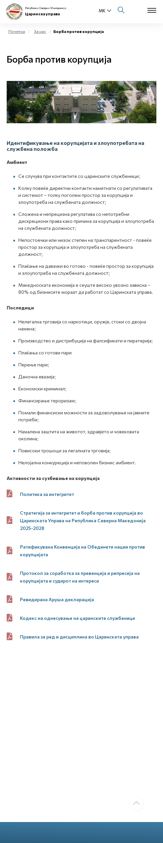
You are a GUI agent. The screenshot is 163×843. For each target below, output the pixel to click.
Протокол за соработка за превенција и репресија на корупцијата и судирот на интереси (80, 577)
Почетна (16, 31)
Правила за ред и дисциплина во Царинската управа (79, 636)
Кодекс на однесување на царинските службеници (77, 618)
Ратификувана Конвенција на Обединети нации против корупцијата (82, 550)
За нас (40, 31)
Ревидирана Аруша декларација (57, 599)
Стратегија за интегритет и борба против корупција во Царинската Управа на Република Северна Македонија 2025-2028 (83, 520)
